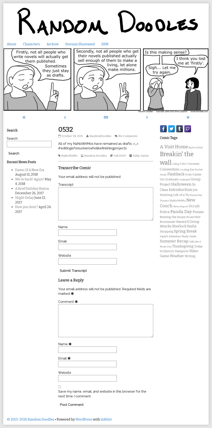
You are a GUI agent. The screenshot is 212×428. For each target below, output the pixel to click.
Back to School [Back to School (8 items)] (196, 147)
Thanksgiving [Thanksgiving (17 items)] (183, 246)
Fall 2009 (120, 155)
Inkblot (106, 419)
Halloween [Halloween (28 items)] (181, 184)
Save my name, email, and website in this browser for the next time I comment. (102, 394)
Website (64, 256)
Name (63, 227)
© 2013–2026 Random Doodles (30, 419)
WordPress (83, 419)
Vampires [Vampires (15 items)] (182, 251)
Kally (136, 155)
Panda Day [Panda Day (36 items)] (181, 211)
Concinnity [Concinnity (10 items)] (193, 163)
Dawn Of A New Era (29, 170)
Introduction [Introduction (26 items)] (180, 189)
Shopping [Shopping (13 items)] (166, 231)
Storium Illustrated (80, 44)
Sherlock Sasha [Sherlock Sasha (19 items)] (184, 226)
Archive (53, 44)
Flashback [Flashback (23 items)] (175, 174)
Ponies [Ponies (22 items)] (198, 212)
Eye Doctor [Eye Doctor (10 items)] (196, 169)
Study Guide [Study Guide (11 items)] (189, 236)
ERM (104, 44)
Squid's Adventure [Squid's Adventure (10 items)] (170, 236)
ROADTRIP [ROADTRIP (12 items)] (193, 217)
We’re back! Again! (29, 179)
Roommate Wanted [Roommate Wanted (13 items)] (173, 222)
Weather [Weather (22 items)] (177, 256)
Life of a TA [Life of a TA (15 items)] (181, 195)
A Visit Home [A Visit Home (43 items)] (174, 147)
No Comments (127, 136)
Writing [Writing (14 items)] (190, 256)
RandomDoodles (100, 136)
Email (62, 241)
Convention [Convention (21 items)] (169, 169)
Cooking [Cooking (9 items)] (184, 169)
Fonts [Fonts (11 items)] (188, 174)
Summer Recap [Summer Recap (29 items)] (174, 241)
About (11, 44)
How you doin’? (26, 207)
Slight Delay (24, 198)
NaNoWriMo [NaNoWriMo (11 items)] (178, 200)
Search (12, 138)
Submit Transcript (73, 271)
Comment (68, 302)
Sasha (144, 155)
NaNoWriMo (69, 155)
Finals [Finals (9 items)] (163, 174)
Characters (31, 44)
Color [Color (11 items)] (183, 163)
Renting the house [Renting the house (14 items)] (173, 217)
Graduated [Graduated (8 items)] (184, 179)
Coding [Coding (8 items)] (175, 164)
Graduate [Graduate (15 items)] (172, 179)
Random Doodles (95, 155)
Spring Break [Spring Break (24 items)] (185, 231)
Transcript (65, 185)
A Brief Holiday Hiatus (32, 189)
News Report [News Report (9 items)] (180, 206)
